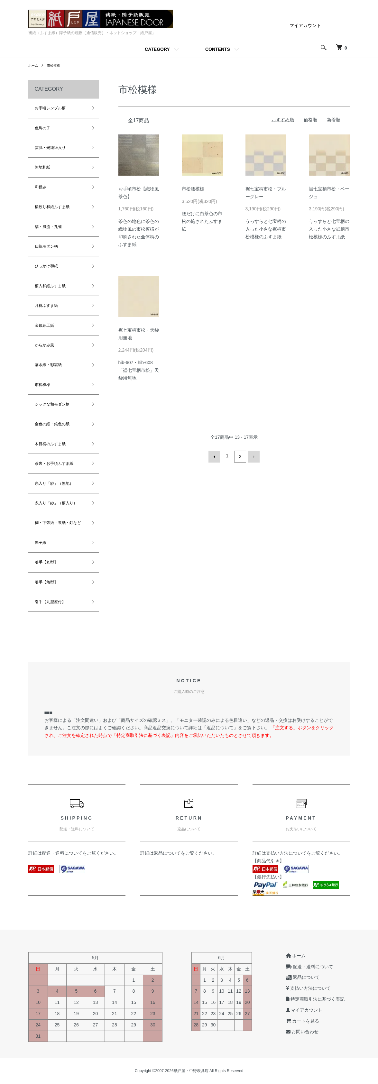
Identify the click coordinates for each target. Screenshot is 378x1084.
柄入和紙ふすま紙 (50, 286)
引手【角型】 (46, 582)
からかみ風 (44, 345)
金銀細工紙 (44, 325)
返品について (167, 853)
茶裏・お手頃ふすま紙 (54, 463)
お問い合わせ (307, 1031)
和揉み (40, 187)
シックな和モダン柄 (52, 404)
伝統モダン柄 (46, 246)
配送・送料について (62, 853)
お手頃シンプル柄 (50, 108)
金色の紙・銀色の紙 (52, 424)
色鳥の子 (42, 128)
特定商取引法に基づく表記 (320, 999)
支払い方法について (286, 853)
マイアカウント (305, 25)
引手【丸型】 (46, 562)
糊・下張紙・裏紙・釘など (58, 522)
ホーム (34, 65)
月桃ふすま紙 (46, 305)
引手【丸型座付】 (50, 602)
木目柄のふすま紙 (50, 444)
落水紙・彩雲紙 (48, 365)
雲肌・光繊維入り (50, 147)
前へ (216, 456)
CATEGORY (157, 49)
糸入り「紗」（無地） (54, 483)
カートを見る (308, 1021)
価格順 (310, 119)
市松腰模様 (193, 188)
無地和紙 (42, 167)
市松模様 (56, 65)
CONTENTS (217, 49)
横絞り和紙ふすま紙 (52, 207)
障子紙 (40, 542)
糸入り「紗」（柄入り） (56, 503)
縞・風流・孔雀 (48, 227)
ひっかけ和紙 (46, 266)
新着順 (333, 119)
